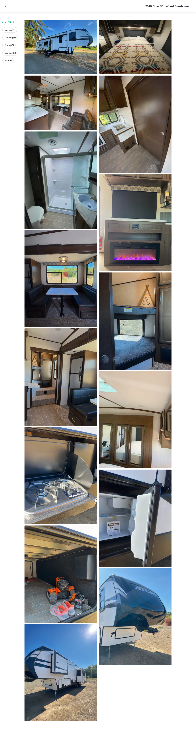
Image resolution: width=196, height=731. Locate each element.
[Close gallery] (6, 6)
